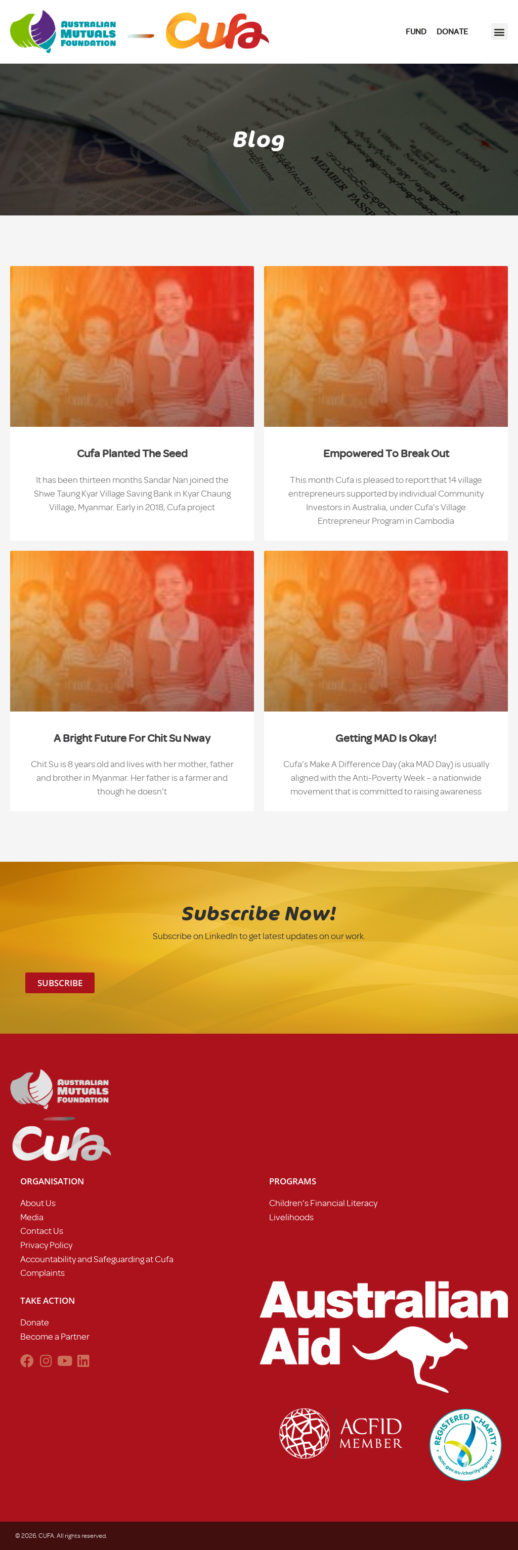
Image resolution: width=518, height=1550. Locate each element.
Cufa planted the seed (132, 453)
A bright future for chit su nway (132, 738)
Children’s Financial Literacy (323, 1203)
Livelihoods (291, 1217)
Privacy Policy (46, 1245)
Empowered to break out (386, 453)
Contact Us (41, 1231)
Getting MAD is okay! (386, 738)
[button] (499, 31)
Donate (34, 1322)
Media (32, 1217)
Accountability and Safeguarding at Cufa (97, 1259)
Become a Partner (55, 1337)
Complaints (42, 1273)
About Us (38, 1203)
